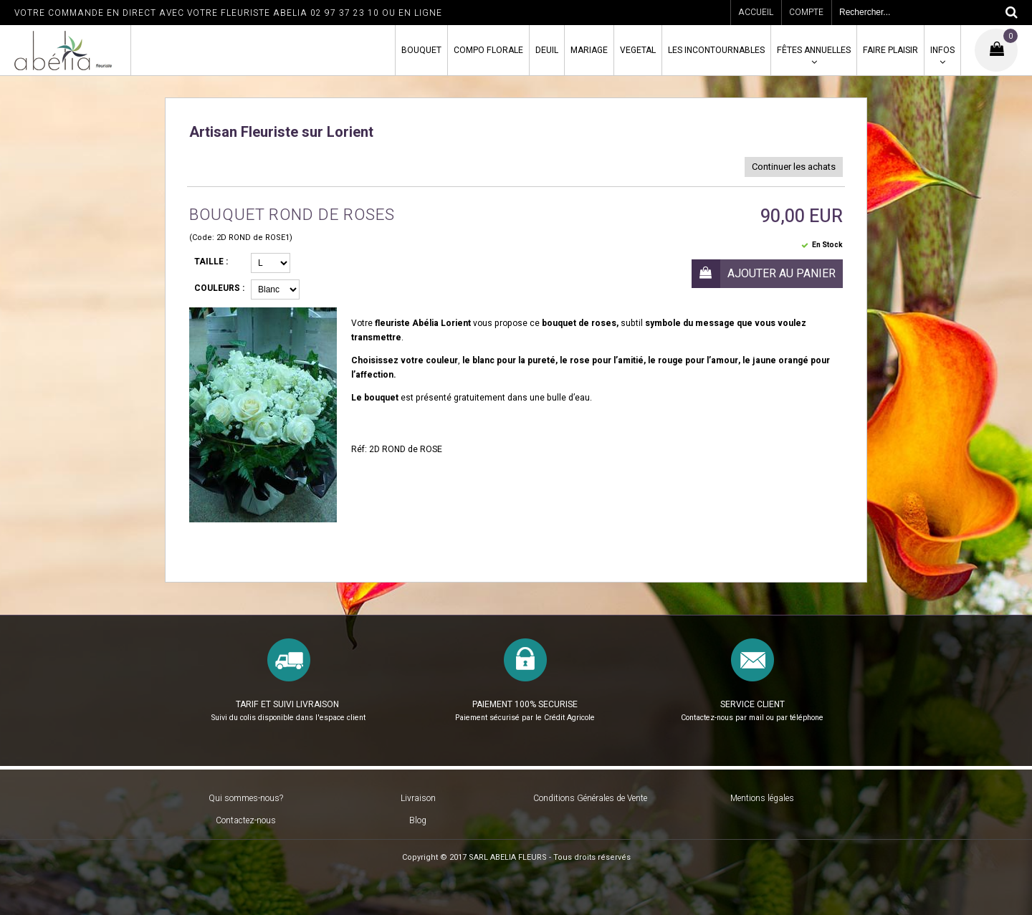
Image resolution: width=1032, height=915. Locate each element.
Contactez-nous (246, 820)
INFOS (942, 50)
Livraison (418, 798)
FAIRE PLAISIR (890, 50)
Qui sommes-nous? (246, 798)
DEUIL (546, 50)
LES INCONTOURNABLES (716, 50)
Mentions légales (762, 798)
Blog (417, 820)
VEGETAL (638, 50)
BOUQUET (421, 50)
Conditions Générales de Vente (590, 798)
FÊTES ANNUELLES (814, 50)
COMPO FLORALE (488, 50)
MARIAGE (589, 50)
